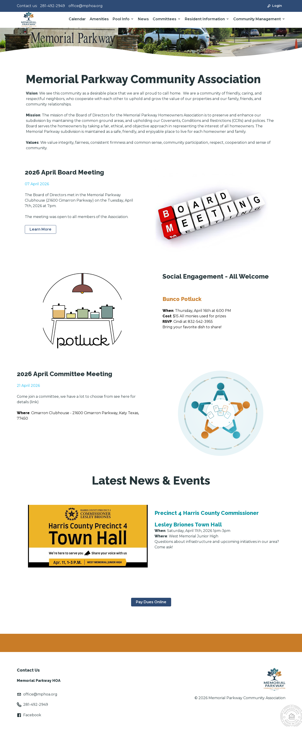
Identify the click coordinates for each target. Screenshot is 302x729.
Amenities (99, 19)
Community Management (257, 19)
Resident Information (205, 19)
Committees (164, 19)
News (143, 19)
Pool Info (121, 19)
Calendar (77, 19)
